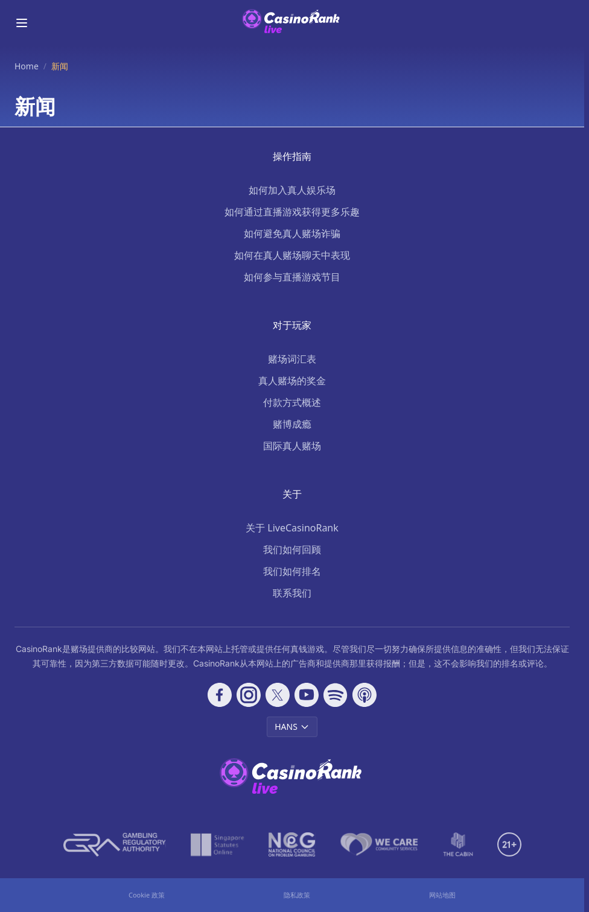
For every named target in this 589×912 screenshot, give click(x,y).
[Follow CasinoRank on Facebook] (220, 695)
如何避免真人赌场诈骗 (292, 233)
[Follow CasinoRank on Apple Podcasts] (364, 695)
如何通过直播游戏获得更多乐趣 (292, 211)
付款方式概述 (292, 402)
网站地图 (442, 894)
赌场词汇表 (292, 359)
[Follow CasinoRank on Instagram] (249, 695)
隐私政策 (297, 894)
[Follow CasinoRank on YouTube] (306, 695)
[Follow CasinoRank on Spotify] (335, 695)
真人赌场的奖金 (292, 380)
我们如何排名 (292, 571)
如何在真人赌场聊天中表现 (292, 255)
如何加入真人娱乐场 (292, 190)
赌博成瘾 (292, 424)
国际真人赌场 (292, 445)
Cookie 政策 (147, 894)
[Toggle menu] (22, 23)
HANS (292, 726)
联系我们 (292, 593)
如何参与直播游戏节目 (292, 276)
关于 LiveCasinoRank (292, 527)
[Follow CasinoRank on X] (278, 695)
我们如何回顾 (292, 549)
